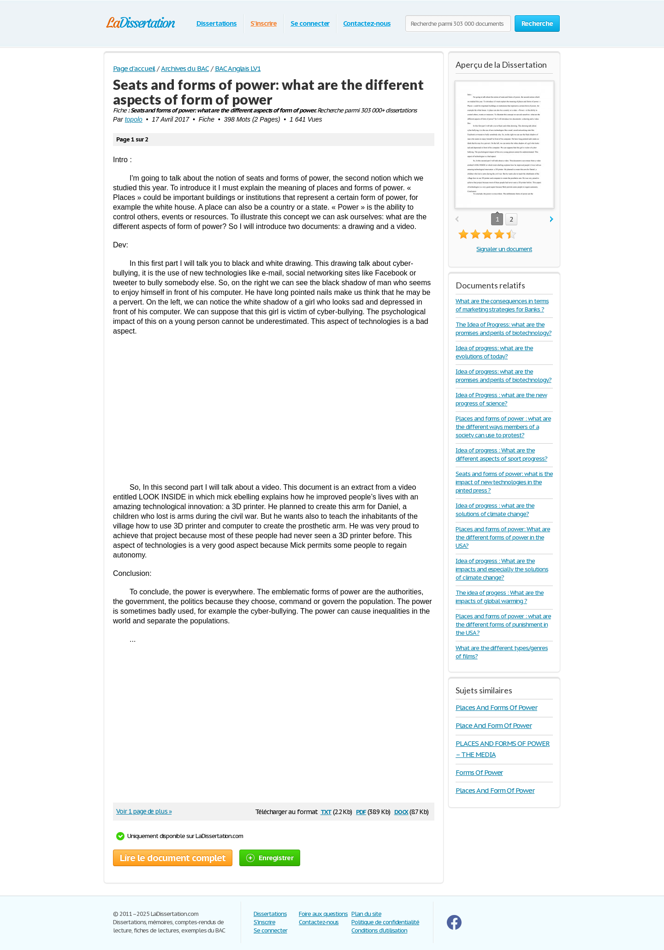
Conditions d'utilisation (379, 930)
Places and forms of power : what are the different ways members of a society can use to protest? (503, 427)
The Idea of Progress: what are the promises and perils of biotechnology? (503, 329)
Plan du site (366, 914)
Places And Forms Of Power (496, 707)
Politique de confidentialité (385, 922)
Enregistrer (269, 857)
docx (401, 811)
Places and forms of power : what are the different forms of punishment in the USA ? (503, 624)
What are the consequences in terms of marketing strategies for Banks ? (502, 305)
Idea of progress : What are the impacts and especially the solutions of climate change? (502, 569)
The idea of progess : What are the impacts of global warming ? (500, 597)
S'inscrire (263, 23)
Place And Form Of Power (494, 725)
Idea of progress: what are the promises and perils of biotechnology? (503, 376)
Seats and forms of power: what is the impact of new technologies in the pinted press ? (504, 482)
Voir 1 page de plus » (144, 811)
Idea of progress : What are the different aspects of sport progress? (501, 454)
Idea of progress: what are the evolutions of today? (494, 352)
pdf (361, 811)
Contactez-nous (366, 23)
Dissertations (216, 23)
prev (457, 219)
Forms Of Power (479, 772)
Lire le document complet (172, 858)
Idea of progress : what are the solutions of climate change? (495, 510)
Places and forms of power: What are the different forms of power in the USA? (503, 537)
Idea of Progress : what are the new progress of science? (501, 399)
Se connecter (310, 23)
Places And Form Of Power (495, 790)
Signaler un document (504, 249)
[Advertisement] (273, 409)
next (552, 219)
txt (326, 811)
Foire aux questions (323, 914)
